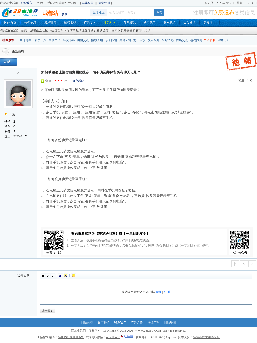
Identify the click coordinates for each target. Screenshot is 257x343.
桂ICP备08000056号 (71, 337)
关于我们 (150, 22)
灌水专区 (224, 40)
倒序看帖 (78, 81)
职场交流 (182, 40)
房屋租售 (50, 22)
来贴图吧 (168, 40)
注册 (167, 292)
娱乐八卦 (154, 40)
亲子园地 (111, 40)
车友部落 (69, 40)
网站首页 (10, 22)
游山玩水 (139, 40)
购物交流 (83, 40)
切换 (65, 14)
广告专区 (90, 22)
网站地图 (170, 322)
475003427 (119, 337)
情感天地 (97, 40)
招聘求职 (70, 22)
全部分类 (25, 40)
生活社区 (110, 22)
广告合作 (137, 322)
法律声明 (154, 322)
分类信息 (30, 22)
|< (235, 263)
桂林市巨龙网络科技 (206, 337)
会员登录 (88, 3)
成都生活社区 (39, 30)
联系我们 (170, 22)
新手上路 (40, 40)
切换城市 (26, 3)
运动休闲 (196, 40)
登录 (158, 292)
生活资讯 (130, 22)
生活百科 (57, 30)
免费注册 (104, 3)
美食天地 (125, 40)
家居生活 (55, 40)
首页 (24, 30)
